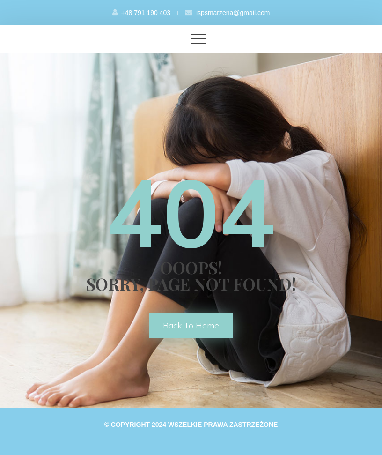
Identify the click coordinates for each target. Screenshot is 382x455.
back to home (191, 325)
